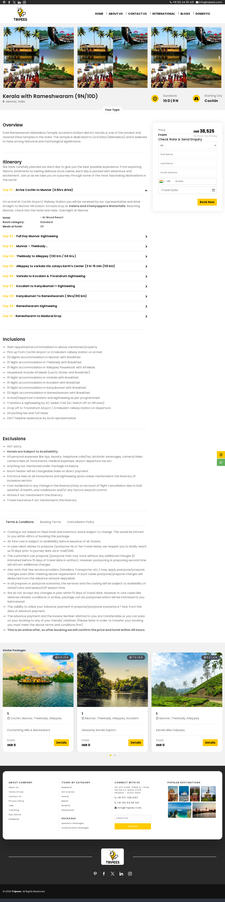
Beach (65, 801)
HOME (99, 14)
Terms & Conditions (20, 522)
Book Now (207, 202)
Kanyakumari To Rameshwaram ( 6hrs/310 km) (45, 296)
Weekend (67, 787)
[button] (110, 755)
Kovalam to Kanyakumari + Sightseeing (39, 286)
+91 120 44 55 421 (127, 802)
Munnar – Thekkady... (25, 246)
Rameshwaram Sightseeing (30, 306)
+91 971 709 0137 (126, 797)
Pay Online (15, 814)
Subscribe (132, 826)
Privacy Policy (16, 801)
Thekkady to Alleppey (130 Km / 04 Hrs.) (39, 256)
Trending (14, 810)
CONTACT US (137, 14)
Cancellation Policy (80, 522)
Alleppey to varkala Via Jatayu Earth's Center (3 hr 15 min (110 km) (59, 266)
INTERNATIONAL (163, 14)
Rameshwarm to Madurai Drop (32, 316)
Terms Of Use (16, 792)
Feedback (14, 819)
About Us (13, 787)
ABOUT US (116, 14)
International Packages (75, 828)
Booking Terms (50, 522)
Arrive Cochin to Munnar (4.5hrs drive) (38, 190)
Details (61, 743)
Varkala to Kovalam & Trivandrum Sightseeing (44, 276)
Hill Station (68, 792)
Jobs (11, 805)
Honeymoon (68, 810)
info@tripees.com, (209, 2)
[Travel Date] (187, 190)
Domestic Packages (73, 823)
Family (65, 796)
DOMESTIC (202, 14)
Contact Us (15, 796)
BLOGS (185, 14)
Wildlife (66, 805)
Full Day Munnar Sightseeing (30, 236)
